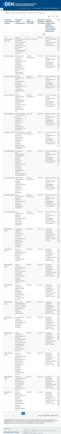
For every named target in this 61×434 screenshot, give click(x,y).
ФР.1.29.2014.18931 (9, 56)
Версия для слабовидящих (50, 8)
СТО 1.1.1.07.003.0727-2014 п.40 (9, 38)
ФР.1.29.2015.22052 (9, 95)
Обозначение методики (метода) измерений (9, 21)
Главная (7, 12)
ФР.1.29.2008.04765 (9, 113)
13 (30, 413)
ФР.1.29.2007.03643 (9, 151)
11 (23, 413)
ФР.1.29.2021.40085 (9, 212)
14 (33, 413)
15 (37, 413)
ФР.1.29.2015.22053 (9, 76)
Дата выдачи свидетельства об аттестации (41, 21)
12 (26, 413)
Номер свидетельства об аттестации (29, 21)
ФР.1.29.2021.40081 (9, 194)
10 (20, 413)
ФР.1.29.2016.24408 (9, 177)
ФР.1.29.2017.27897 (9, 132)
